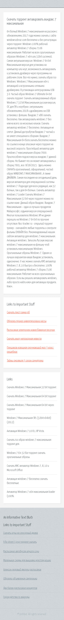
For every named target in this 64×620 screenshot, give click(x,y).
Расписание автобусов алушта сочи (21, 551)
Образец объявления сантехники (20, 578)
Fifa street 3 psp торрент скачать (20, 542)
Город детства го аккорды (16, 597)
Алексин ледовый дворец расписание (22, 569)
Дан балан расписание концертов (20, 588)
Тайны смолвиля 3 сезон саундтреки (25, 360)
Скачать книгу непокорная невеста (24, 338)
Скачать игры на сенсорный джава (20, 533)
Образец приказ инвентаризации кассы (26, 321)
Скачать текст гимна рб (18, 312)
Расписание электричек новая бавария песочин (31, 330)
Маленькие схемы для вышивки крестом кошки (27, 560)
